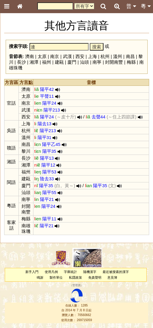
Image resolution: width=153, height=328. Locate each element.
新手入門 (31, 272)
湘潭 (34, 62)
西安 (79, 56)
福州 (46, 62)
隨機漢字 (89, 272)
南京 (54, 56)
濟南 (29, 56)
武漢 (67, 56)
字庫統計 (70, 272)
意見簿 (112, 277)
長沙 (21, 62)
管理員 (76, 285)
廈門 (71, 62)
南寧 (96, 62)
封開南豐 (114, 62)
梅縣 (131, 62)
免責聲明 (94, 277)
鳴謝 (40, 277)
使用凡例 (51, 272)
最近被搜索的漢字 (116, 272)
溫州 (117, 56)
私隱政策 (75, 277)
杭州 (105, 56)
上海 (92, 56)
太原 (42, 56)
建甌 (59, 62)
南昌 (130, 56)
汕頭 (84, 62)
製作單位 (56, 277)
